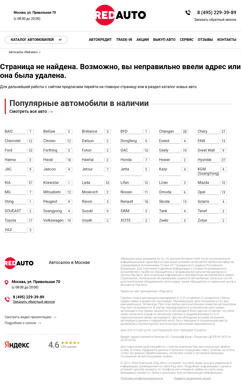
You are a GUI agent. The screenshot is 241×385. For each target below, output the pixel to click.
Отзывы (205, 40)
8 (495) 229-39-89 (216, 12)
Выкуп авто (164, 40)
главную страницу (120, 87)
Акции (143, 40)
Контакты (226, 40)
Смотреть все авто (28, 111)
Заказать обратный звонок (215, 19)
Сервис (186, 40)
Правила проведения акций (192, 378)
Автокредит (100, 40)
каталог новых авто (179, 87)
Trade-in (124, 40)
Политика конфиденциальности (141, 378)
